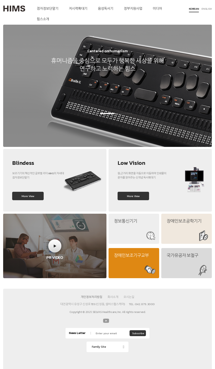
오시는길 (128, 297)
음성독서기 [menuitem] (105, 8)
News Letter (77, 333)
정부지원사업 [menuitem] (133, 8)
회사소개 (113, 297)
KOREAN (194, 9)
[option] (107, 86)
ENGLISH (207, 9)
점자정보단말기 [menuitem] (47, 8)
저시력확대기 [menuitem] (78, 8)
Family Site (99, 347)
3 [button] (124, 113)
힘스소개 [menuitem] (43, 18)
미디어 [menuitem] (157, 8)
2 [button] (107, 113)
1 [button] (91, 113)
